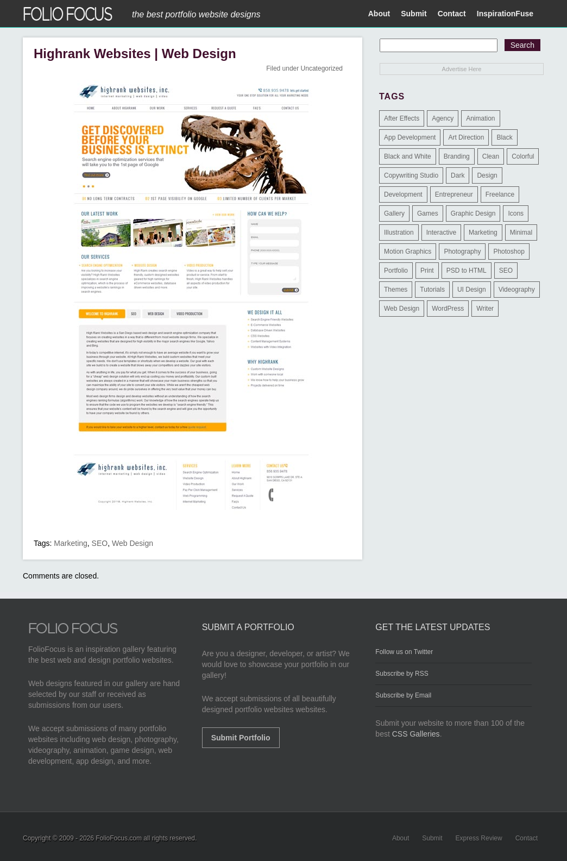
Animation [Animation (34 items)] (480, 118)
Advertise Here (462, 69)
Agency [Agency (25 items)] (442, 118)
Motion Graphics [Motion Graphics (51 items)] (407, 251)
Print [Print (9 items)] (427, 270)
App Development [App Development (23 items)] (410, 137)
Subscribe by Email (403, 695)
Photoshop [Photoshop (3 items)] (508, 251)
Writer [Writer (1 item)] (485, 308)
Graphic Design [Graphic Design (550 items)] (473, 213)
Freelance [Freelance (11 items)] (500, 194)
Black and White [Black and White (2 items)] (407, 156)
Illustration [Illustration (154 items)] (399, 232)
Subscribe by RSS (401, 673)
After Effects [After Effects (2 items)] (401, 118)
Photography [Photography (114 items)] (462, 251)
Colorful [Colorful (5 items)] (523, 156)
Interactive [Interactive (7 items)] (441, 232)
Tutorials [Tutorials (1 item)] (432, 289)
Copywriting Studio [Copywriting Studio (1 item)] (411, 175)
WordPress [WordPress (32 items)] (448, 308)
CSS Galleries (416, 734)
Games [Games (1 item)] (427, 213)
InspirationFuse (505, 13)
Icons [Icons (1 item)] (516, 213)
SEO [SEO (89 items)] (506, 270)
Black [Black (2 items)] (504, 137)
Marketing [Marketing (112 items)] (483, 232)
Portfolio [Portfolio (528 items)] (396, 270)
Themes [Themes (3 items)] (395, 289)
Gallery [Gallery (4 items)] (394, 213)
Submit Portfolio (240, 737)
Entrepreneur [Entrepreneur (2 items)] (454, 194)
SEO (100, 543)
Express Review (479, 838)
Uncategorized (322, 68)
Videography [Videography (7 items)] (517, 289)
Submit (413, 13)
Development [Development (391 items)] (403, 194)
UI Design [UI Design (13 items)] (471, 289)
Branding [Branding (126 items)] (457, 156)
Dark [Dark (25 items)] (457, 175)
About (379, 13)
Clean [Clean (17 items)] (490, 156)
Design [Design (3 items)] (487, 175)
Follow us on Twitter (404, 652)
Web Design (132, 543)
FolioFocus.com (119, 838)
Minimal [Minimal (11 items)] (521, 232)
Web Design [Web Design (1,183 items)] (401, 308)
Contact (452, 13)
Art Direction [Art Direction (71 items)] (466, 137)
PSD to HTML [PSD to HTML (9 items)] (466, 270)
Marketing (70, 543)
